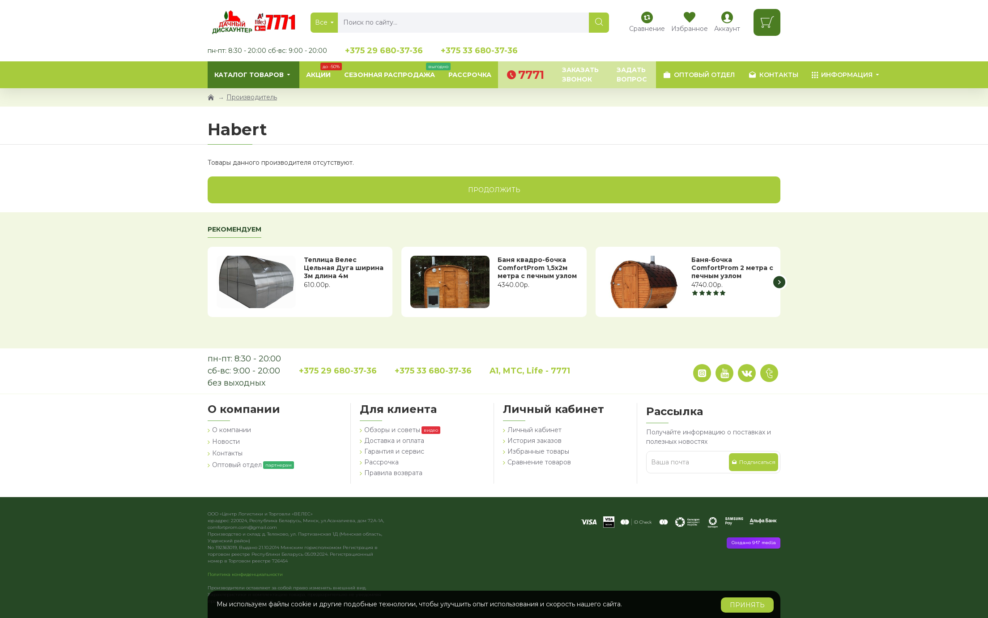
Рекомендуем (234, 229)
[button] (779, 282)
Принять (747, 605)
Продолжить (494, 190)
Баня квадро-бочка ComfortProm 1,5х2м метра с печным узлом (537, 268)
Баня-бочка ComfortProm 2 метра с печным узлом (732, 268)
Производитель (251, 97)
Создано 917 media (753, 543)
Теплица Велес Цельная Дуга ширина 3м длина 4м (343, 268)
